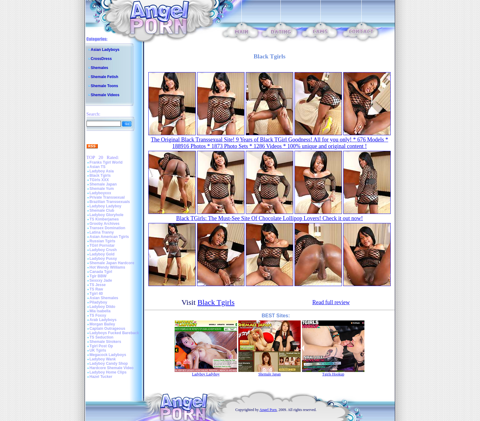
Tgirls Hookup (333, 374)
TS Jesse (98, 285)
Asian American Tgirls (109, 237)
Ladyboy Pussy (103, 258)
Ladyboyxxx (100, 193)
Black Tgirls (100, 175)
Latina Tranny (102, 232)
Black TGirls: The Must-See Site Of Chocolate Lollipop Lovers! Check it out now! (269, 218)
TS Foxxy (98, 315)
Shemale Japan (103, 184)
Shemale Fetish (104, 77)
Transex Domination (108, 228)
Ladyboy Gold (102, 254)
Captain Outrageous (108, 328)
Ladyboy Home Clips (108, 372)
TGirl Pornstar (102, 245)
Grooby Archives (105, 223)
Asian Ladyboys (105, 49)
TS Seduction (102, 337)
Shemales (99, 68)
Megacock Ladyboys (108, 355)
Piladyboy (98, 302)
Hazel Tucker (101, 376)
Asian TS (98, 167)
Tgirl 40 (96, 293)
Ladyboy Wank (103, 359)
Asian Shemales (104, 298)
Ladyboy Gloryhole (107, 215)
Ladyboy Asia (102, 171)
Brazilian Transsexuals (110, 202)
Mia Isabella (100, 311)
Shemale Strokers (105, 341)
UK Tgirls (98, 350)
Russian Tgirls (103, 241)
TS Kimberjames (104, 219)
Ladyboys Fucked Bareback (114, 333)
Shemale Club (102, 210)
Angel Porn (268, 410)
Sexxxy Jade (101, 280)
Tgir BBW (98, 276)
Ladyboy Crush (103, 250)
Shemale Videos (105, 95)
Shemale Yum (102, 188)
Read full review (331, 302)
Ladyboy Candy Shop (109, 363)
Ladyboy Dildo (103, 307)
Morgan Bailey (102, 324)
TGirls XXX (99, 180)
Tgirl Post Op (101, 346)
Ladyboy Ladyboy (105, 206)
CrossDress (101, 59)
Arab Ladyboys (103, 320)
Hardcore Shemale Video (112, 368)
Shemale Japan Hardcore (112, 263)
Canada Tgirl (101, 272)
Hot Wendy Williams (107, 267)
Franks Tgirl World (106, 162)
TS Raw (96, 289)
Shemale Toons (104, 86)
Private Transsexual (107, 197)
